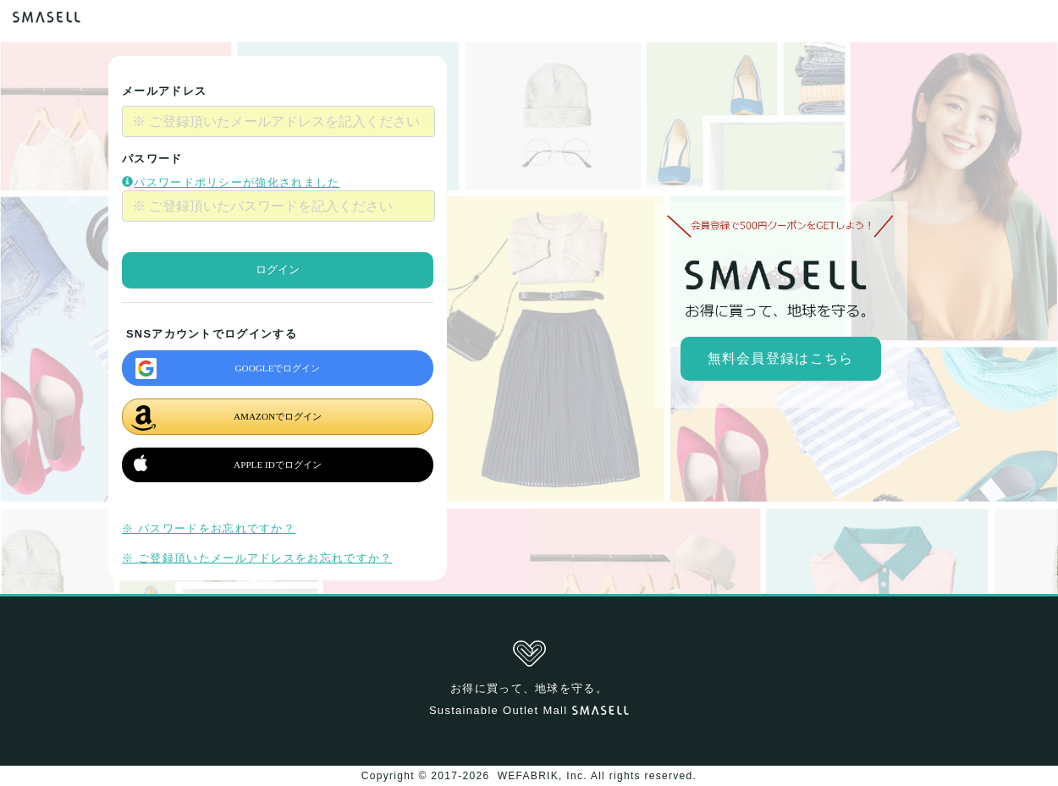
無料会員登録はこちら (781, 358)
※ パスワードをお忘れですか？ (208, 528)
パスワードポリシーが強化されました (230, 182)
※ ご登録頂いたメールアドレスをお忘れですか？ (257, 558)
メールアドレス (164, 91)
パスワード (152, 158)
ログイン (278, 269)
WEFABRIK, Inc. (542, 776)
